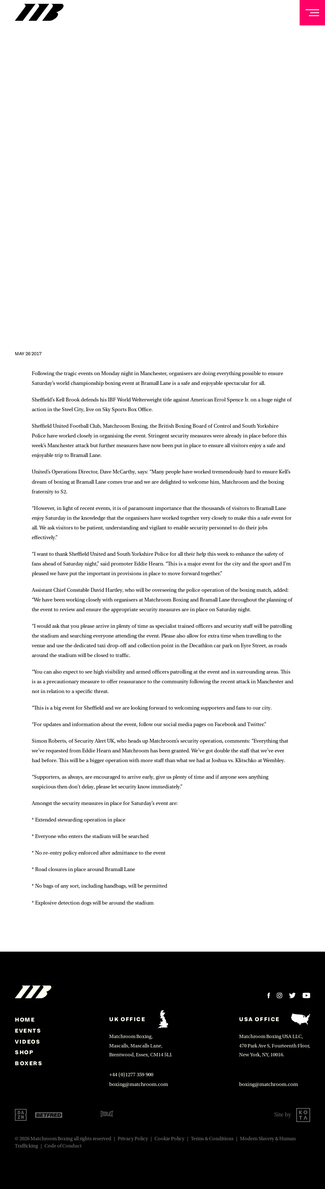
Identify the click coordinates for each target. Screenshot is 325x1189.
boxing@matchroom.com (138, 1084)
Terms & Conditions (212, 1139)
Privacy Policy (133, 1139)
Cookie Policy (169, 1139)
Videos (28, 1041)
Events (28, 1030)
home (25, 1019)
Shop (24, 1052)
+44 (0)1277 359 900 (131, 1075)
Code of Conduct (63, 1146)
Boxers (29, 1063)
